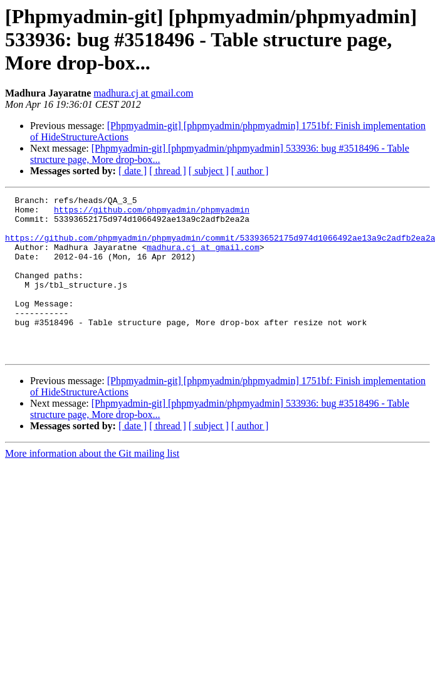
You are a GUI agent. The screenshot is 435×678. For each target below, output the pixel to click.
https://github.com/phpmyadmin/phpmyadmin (151, 213)
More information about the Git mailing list (92, 485)
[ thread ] (167, 170)
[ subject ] (209, 170)
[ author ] (250, 170)
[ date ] (132, 170)
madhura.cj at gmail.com (143, 93)
